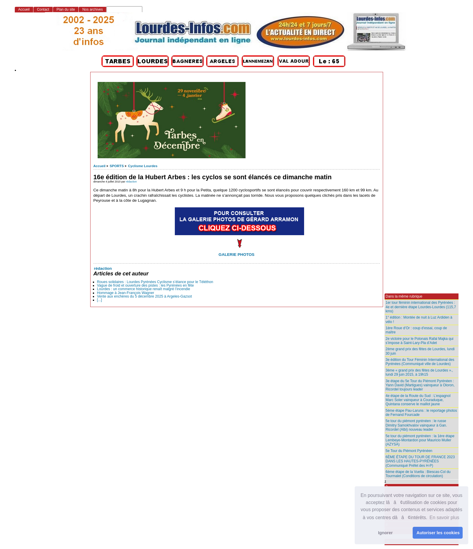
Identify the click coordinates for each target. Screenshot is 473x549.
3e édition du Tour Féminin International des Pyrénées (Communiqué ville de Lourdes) (420, 362)
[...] (99, 300)
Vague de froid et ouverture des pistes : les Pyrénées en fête (145, 285)
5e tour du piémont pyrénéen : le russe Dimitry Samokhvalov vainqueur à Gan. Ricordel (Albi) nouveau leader (416, 425)
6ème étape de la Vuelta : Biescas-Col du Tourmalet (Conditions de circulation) (418, 474)
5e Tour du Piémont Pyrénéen (409, 451)
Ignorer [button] (385, 532)
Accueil (99, 166)
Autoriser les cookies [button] (438, 532)
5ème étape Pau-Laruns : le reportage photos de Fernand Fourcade (421, 412)
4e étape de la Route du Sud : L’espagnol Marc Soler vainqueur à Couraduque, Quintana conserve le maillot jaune (418, 400)
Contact (43, 9)
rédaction (131, 181)
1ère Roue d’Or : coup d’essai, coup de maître (416, 330)
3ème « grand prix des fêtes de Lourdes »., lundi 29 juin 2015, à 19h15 (419, 372)
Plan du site (65, 9)
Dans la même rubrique (404, 296)
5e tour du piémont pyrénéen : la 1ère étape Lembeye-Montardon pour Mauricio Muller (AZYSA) (420, 440)
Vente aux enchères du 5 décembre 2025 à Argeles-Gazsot (144, 296)
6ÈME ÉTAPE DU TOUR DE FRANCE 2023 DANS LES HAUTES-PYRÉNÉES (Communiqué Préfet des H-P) (420, 461)
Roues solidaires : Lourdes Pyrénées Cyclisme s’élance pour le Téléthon (155, 282)
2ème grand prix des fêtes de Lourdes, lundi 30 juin (420, 351)
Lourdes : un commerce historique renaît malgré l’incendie (143, 289)
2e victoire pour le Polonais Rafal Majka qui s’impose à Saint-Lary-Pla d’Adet (419, 341)
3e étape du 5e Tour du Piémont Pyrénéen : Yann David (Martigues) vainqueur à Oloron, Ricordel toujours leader (420, 385)
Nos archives (92, 9)
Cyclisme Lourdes (142, 166)
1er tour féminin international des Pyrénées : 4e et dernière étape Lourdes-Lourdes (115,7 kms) (421, 307)
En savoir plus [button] (444, 517)
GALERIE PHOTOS (236, 254)
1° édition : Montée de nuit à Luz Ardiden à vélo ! (419, 319)
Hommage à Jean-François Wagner (125, 293)
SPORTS (117, 166)
